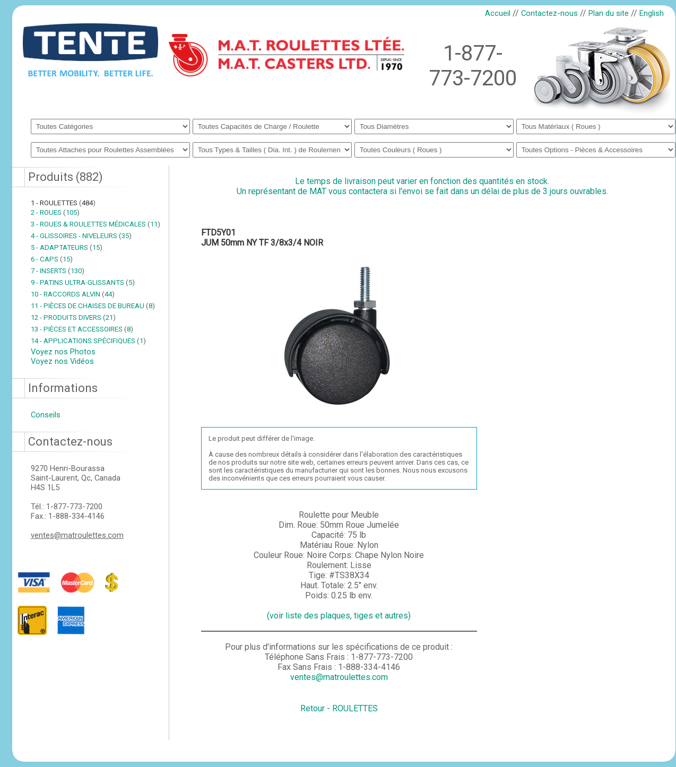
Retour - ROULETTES (339, 708)
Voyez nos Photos (63, 351)
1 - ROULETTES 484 (63, 203)
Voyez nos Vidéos (62, 361)
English (651, 13)
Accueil (497, 13)
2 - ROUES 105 (55, 212)
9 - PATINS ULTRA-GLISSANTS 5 (83, 282)
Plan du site (608, 13)
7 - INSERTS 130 (57, 271)
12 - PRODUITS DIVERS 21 (73, 317)
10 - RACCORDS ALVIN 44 (73, 294)
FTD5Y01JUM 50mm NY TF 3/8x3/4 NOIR (262, 238)
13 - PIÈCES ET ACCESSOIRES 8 (82, 329)
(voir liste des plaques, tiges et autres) (339, 616)
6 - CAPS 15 (52, 259)
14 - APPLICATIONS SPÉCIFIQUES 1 (88, 341)
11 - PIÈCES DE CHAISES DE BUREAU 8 (93, 306)
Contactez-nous (549, 13)
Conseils (45, 415)
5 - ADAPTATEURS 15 (66, 247)
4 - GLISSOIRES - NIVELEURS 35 (81, 236)
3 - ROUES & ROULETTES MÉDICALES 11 (95, 224)
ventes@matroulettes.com (77, 535)
